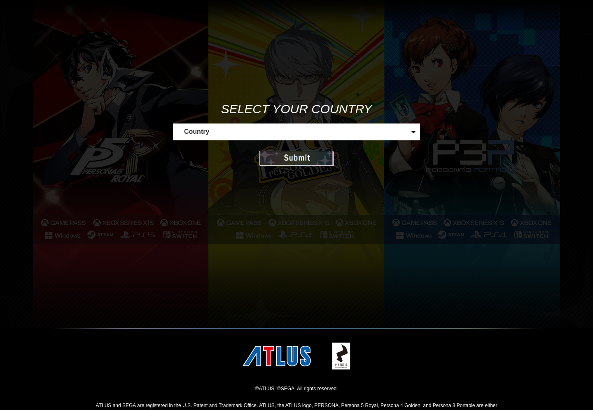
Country (196, 131)
